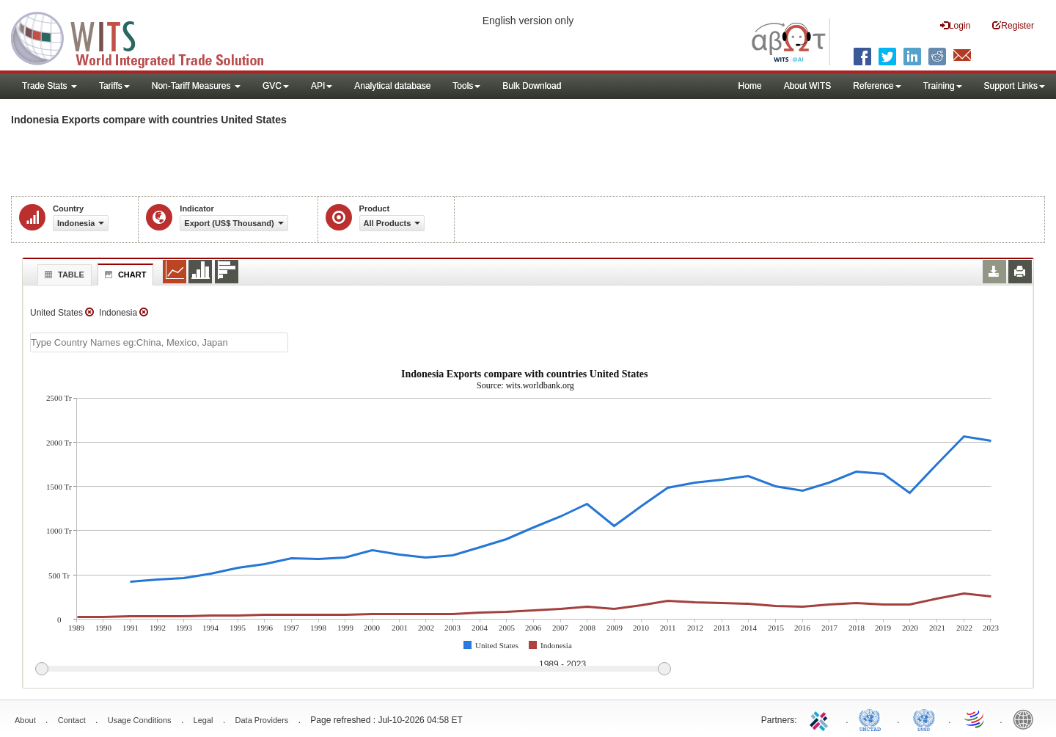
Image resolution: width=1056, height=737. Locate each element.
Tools (466, 86)
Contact (72, 720)
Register (1013, 25)
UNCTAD (872, 718)
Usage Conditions (140, 720)
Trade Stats (49, 86)
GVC (276, 86)
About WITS (808, 86)
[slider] (352, 669)
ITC (821, 718)
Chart (124, 274)
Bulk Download (531, 86)
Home (750, 86)
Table (62, 274)
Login (955, 25)
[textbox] (159, 342)
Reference (877, 86)
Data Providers (262, 720)
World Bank (1026, 718)
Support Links (1014, 86)
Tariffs (114, 86)
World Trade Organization (975, 718)
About (25, 720)
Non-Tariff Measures (196, 86)
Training (942, 86)
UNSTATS (924, 718)
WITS (146, 36)
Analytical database (392, 86)
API (321, 86)
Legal (203, 720)
